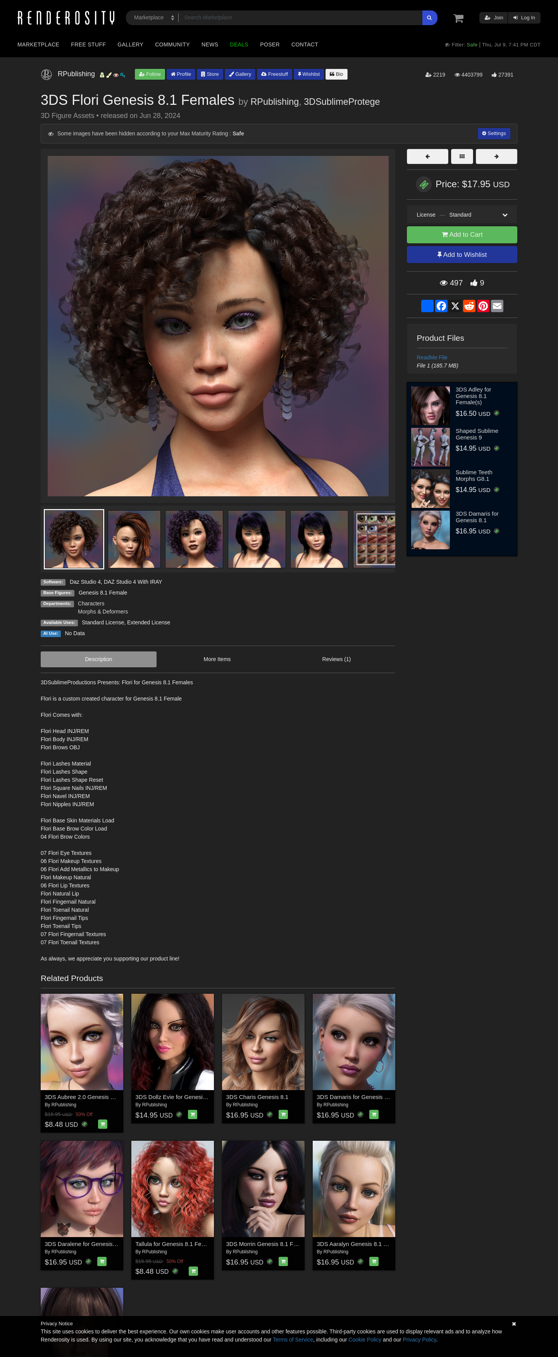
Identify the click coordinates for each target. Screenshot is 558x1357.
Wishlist (309, 74)
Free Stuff (88, 44)
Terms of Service (293, 1339)
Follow (150, 74)
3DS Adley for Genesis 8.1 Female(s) (473, 395)
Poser (270, 44)
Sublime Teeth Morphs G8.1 (474, 475)
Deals (239, 44)
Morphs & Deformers (103, 611)
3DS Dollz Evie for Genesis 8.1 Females (187, 1097)
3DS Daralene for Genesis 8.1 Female (94, 1244)
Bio (336, 74)
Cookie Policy (364, 1339)
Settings (494, 133)
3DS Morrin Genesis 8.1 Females (269, 1244)
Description (98, 659)
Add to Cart (462, 234)
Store (210, 74)
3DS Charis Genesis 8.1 (257, 1097)
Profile (181, 74)
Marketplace (38, 44)
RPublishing (274, 102)
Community (172, 44)
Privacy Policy (419, 1339)
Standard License (103, 622)
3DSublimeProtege (342, 102)
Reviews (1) (336, 659)
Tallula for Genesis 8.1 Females (176, 1244)
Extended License (148, 622)
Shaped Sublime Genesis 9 (477, 434)
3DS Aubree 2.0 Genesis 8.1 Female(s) (95, 1097)
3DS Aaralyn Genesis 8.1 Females (361, 1244)
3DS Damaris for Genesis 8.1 (355, 1097)
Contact (304, 44)
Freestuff (274, 74)
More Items (217, 659)
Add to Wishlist (462, 254)
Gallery (130, 44)
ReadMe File (432, 357)
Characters (91, 603)
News (210, 44)
